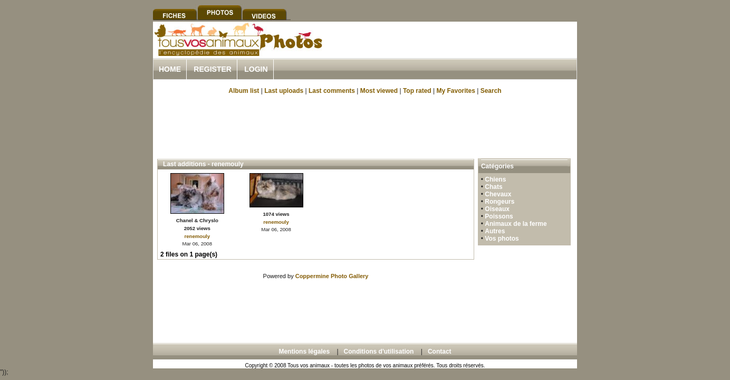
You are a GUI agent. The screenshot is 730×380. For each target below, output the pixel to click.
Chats (493, 187)
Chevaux (498, 194)
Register (213, 69)
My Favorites (456, 90)
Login (255, 69)
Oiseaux (497, 209)
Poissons (499, 216)
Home (170, 69)
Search (491, 90)
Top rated (417, 90)
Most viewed (379, 90)
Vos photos (501, 238)
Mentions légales (304, 351)
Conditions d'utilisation (379, 351)
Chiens (495, 179)
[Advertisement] (453, 52)
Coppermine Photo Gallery (332, 276)
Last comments (332, 90)
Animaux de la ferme (515, 223)
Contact (440, 351)
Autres (495, 231)
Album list (243, 90)
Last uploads (283, 90)
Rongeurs (499, 201)
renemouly (197, 236)
